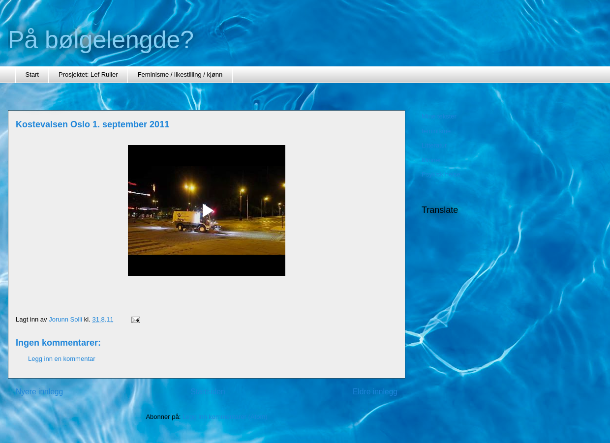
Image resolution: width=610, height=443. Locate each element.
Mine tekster (439, 116)
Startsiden (207, 391)
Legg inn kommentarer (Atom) (225, 416)
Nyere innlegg (39, 391)
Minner (431, 160)
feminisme (436, 131)
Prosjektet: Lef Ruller (88, 74)
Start (32, 74)
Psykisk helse (441, 174)
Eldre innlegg (375, 391)
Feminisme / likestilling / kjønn (180, 74)
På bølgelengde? (101, 40)
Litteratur (434, 145)
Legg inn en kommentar (61, 358)
